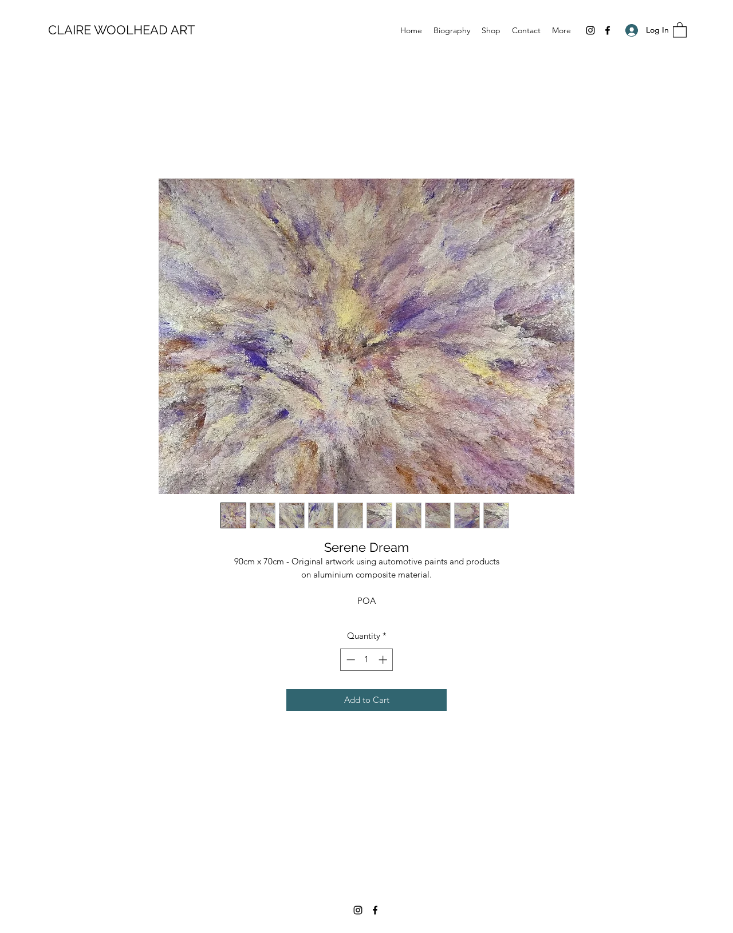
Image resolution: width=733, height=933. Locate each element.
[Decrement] (349, 659)
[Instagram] (590, 30)
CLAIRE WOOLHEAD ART (121, 29)
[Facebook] (607, 30)
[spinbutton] (366, 659)
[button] (680, 29)
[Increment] (384, 659)
